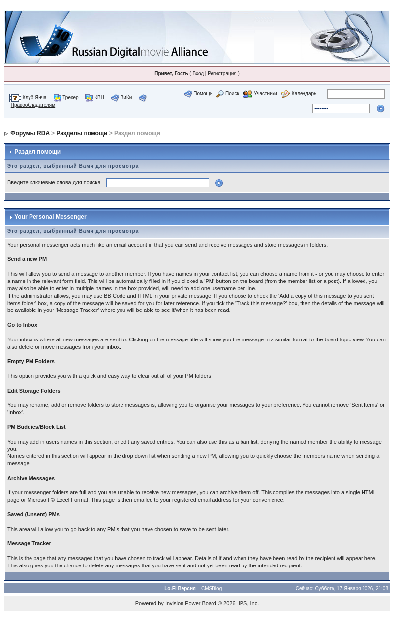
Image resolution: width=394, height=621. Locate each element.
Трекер (70, 97)
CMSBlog (211, 588)
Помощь (202, 93)
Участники (265, 93)
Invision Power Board (190, 603)
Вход (198, 73)
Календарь (304, 93)
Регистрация (222, 73)
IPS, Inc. (249, 603)
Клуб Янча (35, 97)
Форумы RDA (29, 133)
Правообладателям (33, 105)
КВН (99, 97)
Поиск (232, 93)
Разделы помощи (81, 133)
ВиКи (126, 97)
